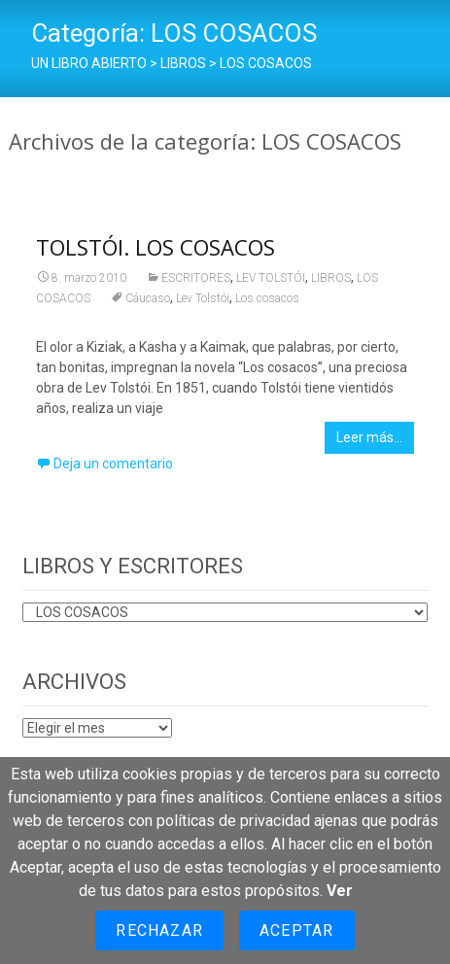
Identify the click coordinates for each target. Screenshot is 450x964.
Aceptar (296, 930)
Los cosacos (267, 298)
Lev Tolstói (202, 298)
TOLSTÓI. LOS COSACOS (155, 246)
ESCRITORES (195, 278)
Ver (340, 890)
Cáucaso (147, 298)
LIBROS (331, 278)
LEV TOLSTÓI (270, 278)
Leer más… (369, 437)
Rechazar (159, 930)
